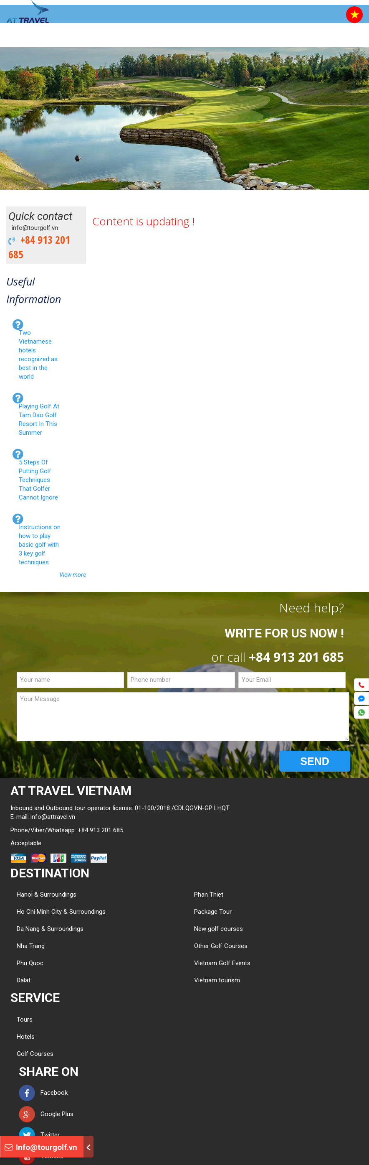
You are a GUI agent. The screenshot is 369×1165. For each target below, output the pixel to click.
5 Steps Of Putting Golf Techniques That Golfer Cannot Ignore (38, 480)
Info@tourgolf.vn (41, 1147)
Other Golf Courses (221, 946)
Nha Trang (31, 946)
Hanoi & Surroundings (46, 894)
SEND (314, 761)
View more (72, 574)
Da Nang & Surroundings (50, 929)
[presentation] (80, 761)
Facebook (43, 1092)
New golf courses (218, 929)
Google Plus (46, 1114)
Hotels (26, 1036)
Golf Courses (35, 1054)
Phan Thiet (208, 894)
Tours (25, 1019)
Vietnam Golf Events (222, 963)
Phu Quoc (30, 963)
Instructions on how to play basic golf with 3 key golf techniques (40, 544)
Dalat (23, 980)
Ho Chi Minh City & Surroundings (61, 911)
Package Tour (213, 911)
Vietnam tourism (217, 980)
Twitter (39, 1135)
